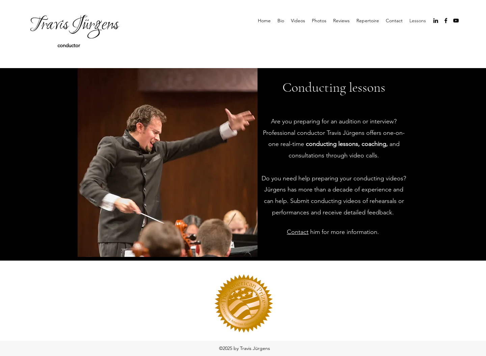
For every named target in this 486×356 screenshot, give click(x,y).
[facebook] (445, 20)
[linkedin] (435, 20)
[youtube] (456, 20)
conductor (68, 45)
